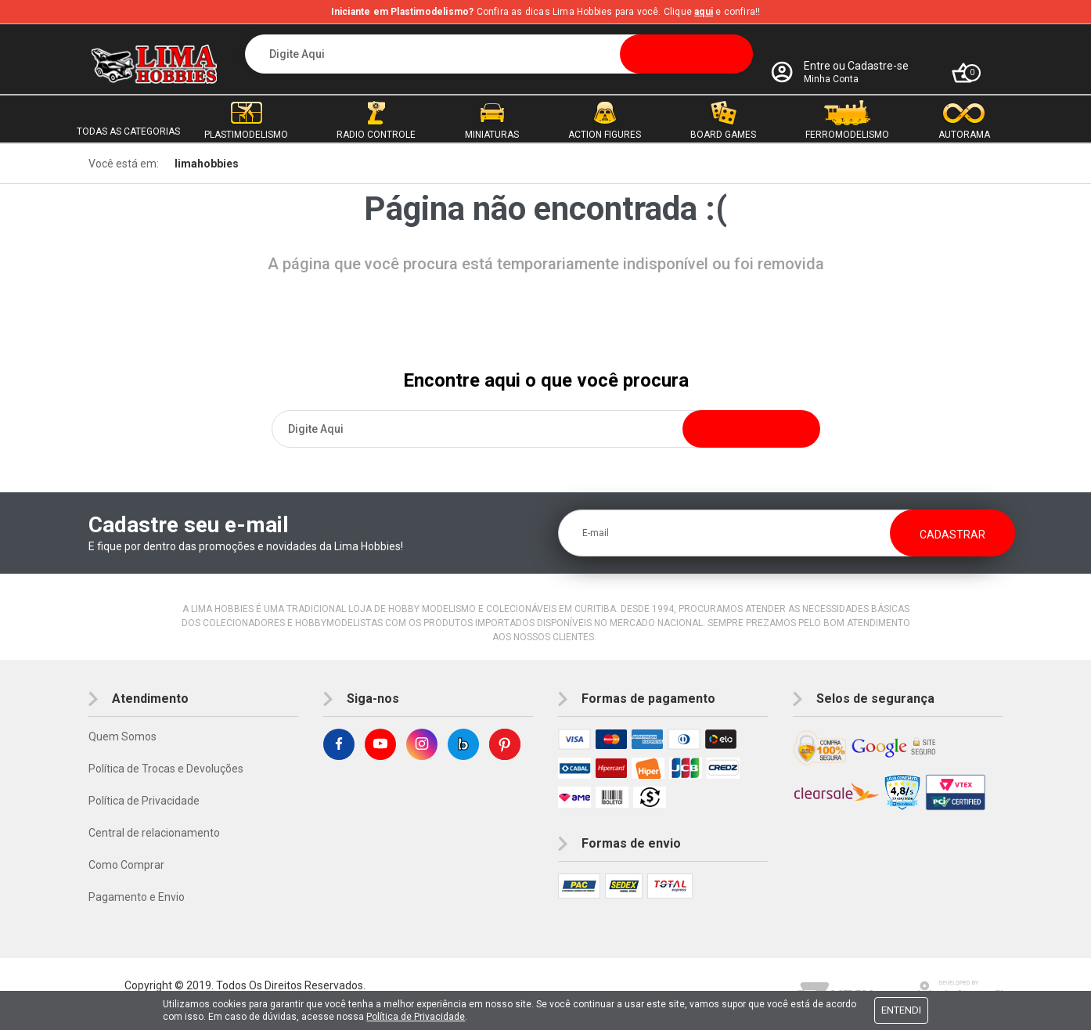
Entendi (901, 1010)
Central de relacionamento (154, 833)
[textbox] (499, 54)
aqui (703, 11)
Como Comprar (126, 865)
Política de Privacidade (144, 800)
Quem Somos (122, 736)
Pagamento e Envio (136, 897)
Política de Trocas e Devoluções (165, 768)
